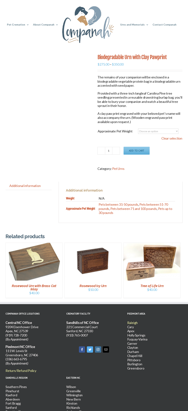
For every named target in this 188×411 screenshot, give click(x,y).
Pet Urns (118, 169)
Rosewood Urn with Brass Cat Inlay (34, 287)
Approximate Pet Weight (115, 131)
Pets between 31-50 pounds (118, 204)
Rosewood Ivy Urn (92, 286)
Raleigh (132, 323)
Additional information (25, 186)
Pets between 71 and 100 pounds (133, 209)
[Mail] (106, 349)
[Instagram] (98, 349)
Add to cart (136, 150)
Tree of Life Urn (152, 286)
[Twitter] (90, 349)
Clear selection (171, 138)
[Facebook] (82, 349)
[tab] (25, 186)
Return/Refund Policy (21, 371)
